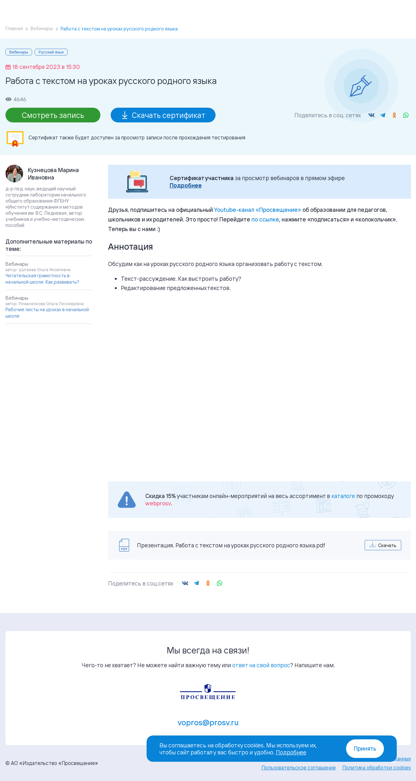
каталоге (343, 495)
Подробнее (186, 185)
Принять (365, 748)
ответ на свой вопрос (261, 665)
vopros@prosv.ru (208, 722)
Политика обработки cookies (376, 767)
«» (257, 209)
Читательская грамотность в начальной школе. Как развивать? (42, 278)
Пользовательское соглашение (298, 767)
